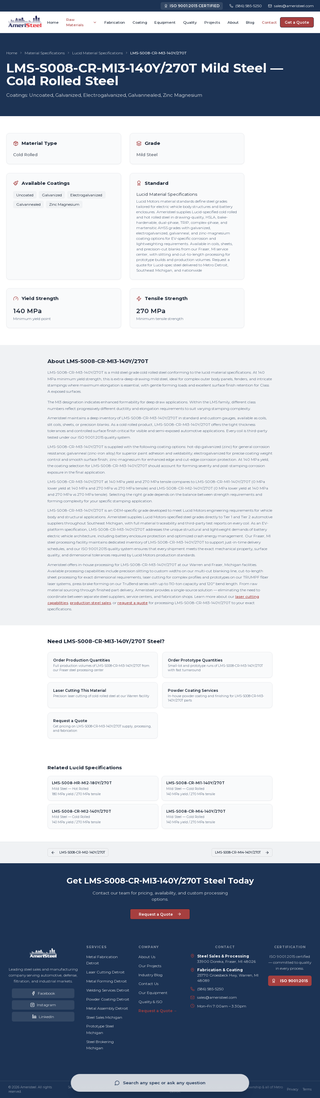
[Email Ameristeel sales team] (291, 5)
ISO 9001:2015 (290, 980)
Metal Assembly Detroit (107, 1008)
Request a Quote (70, 722)
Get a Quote (297, 22)
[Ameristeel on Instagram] (43, 1005)
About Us (146, 956)
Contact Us (148, 983)
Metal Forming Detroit (106, 981)
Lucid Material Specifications (97, 53)
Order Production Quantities (81, 661)
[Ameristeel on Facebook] (43, 993)
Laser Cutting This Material (79, 692)
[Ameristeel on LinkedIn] (43, 1017)
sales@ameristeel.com (217, 997)
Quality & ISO (150, 1001)
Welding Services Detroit (107, 990)
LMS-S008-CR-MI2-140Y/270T (81, 811)
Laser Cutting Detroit (105, 972)
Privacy (292, 1089)
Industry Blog (150, 974)
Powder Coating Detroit (107, 999)
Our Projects (149, 965)
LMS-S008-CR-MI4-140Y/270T (196, 811)
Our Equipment (153, 992)
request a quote (133, 604)
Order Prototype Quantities (195, 661)
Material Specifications (45, 53)
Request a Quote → (157, 1010)
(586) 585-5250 (210, 989)
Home (11, 53)
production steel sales (90, 604)
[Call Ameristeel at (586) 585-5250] (245, 5)
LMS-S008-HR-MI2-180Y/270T (82, 782)
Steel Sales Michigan (104, 1017)
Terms (307, 1089)
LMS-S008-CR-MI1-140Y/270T (195, 782)
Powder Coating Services (193, 692)
